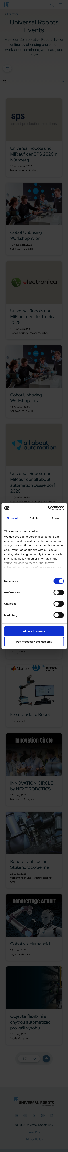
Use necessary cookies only (34, 641)
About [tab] (56, 518)
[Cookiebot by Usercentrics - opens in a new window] (48, 508)
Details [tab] (34, 518)
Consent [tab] (12, 518)
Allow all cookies (34, 631)
